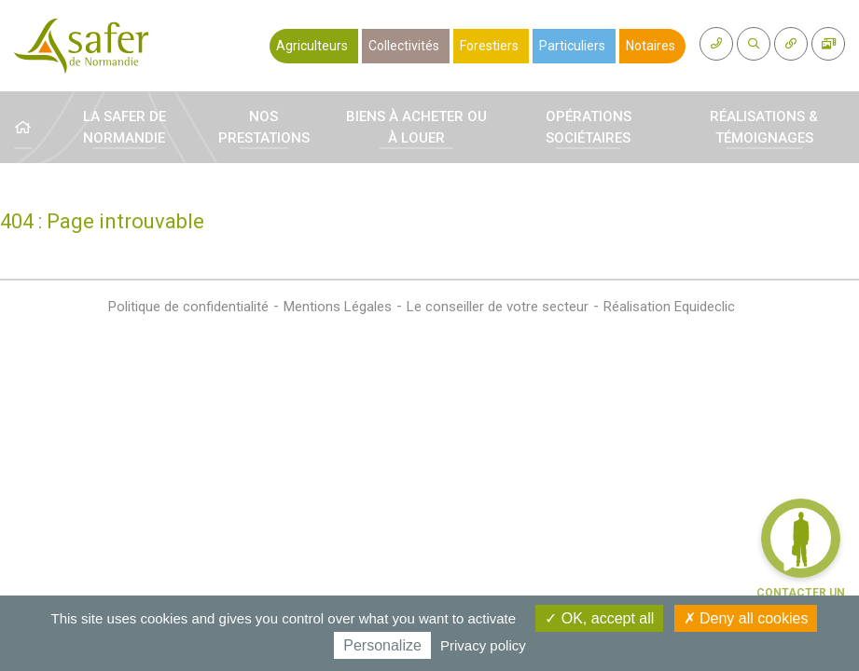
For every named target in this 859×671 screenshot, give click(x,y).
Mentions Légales (338, 306)
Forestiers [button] (489, 45)
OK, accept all (599, 618)
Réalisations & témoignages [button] (764, 127)
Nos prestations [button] (264, 127)
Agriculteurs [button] (312, 45)
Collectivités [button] (403, 45)
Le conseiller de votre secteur (498, 306)
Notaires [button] (650, 45)
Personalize (382, 645)
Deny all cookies (746, 618)
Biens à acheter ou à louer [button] (416, 127)
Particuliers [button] (572, 45)
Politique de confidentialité (188, 306)
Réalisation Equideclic (669, 306)
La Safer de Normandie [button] (124, 127)
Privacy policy (483, 645)
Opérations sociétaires (588, 127)
